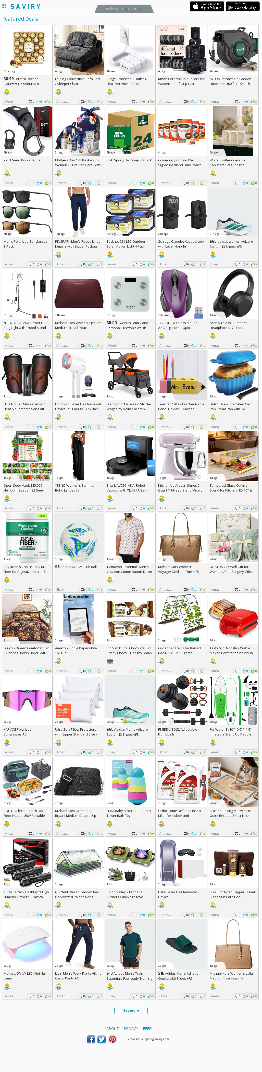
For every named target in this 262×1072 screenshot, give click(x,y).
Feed (147, 1028)
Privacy (131, 1028)
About (112, 1028)
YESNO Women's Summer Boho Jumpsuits (75, 488)
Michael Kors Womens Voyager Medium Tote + (178, 569)
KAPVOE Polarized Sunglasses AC (18, 732)
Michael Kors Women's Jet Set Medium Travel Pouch (78, 325)
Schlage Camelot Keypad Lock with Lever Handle (181, 244)
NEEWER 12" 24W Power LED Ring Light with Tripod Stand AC (25, 327)
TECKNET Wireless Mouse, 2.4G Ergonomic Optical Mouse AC (178, 327)
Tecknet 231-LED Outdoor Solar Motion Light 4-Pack (126, 244)
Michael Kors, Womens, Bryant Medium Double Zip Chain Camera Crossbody (75, 815)
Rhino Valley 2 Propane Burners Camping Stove (125, 894)
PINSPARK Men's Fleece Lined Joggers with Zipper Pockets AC (78, 246)
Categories (132, 8)
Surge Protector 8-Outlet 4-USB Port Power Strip (127, 81)
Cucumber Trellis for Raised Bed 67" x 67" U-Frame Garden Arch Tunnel (179, 653)
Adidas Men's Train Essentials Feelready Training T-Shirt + (129, 978)
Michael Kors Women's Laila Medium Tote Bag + (231, 975)
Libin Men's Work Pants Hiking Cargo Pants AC (78, 975)
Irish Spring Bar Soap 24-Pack (129, 160)
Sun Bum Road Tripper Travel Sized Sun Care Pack (232, 894)
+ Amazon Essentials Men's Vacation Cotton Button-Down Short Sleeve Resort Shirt (129, 571)
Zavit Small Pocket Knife (22, 160)
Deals (109, 8)
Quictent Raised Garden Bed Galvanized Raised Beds (77, 894)
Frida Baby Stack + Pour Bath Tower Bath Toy (129, 813)
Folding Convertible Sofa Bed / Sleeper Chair (77, 81)
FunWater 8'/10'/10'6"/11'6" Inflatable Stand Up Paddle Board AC (231, 734)
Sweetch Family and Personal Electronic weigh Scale (127, 327)
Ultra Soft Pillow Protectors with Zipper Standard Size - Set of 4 (76, 734)
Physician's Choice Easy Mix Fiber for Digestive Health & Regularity (25, 571)
